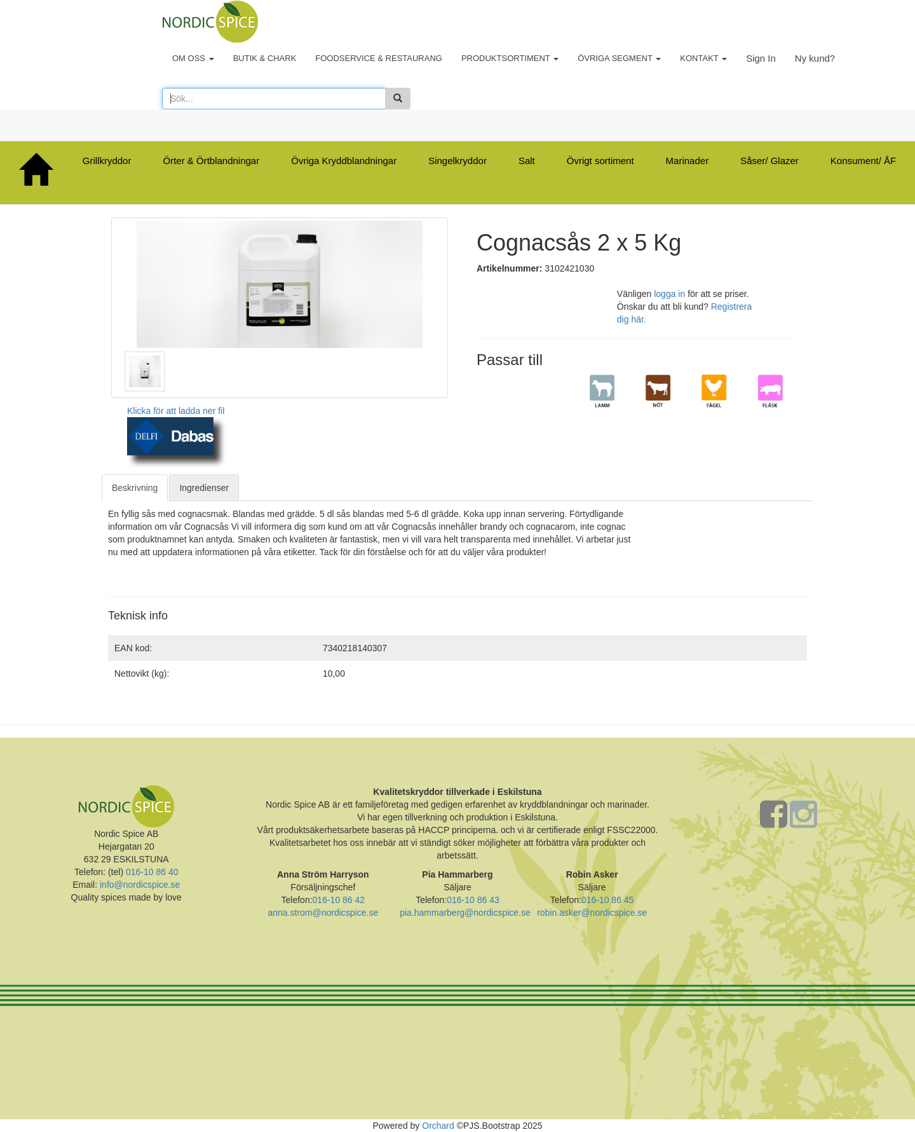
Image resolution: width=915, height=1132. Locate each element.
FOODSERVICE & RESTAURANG (378, 58)
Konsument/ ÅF (863, 160)
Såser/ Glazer (769, 160)
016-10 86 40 (150, 872)
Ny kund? (815, 58)
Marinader (687, 160)
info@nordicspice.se (140, 885)
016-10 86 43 (473, 900)
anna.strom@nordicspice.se (323, 913)
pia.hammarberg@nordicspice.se (465, 913)
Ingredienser (204, 488)
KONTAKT (703, 58)
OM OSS (193, 58)
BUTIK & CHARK (265, 58)
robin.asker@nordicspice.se (592, 913)
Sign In (761, 58)
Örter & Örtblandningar (211, 160)
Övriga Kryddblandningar (343, 160)
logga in (669, 294)
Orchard (438, 1126)
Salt (526, 160)
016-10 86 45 (607, 900)
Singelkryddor (457, 160)
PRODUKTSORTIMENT (510, 58)
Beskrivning (135, 488)
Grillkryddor (107, 160)
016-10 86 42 (339, 900)
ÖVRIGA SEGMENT (619, 58)
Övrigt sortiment (600, 160)
